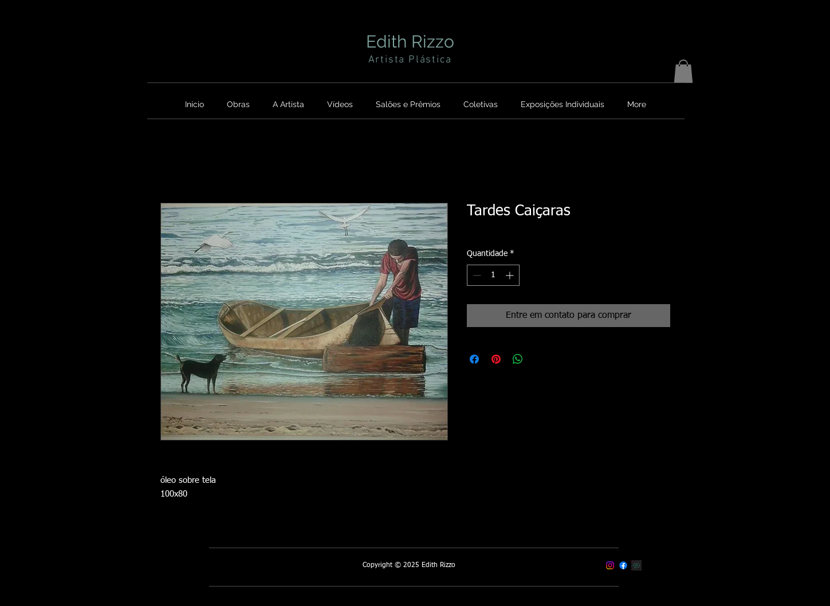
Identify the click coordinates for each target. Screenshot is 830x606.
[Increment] (510, 275)
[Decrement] (476, 275)
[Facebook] (623, 565)
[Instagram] (610, 565)
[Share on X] (539, 359)
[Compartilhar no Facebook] (474, 359)
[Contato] (636, 565)
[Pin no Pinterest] (496, 359)
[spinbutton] (493, 275)
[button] (683, 71)
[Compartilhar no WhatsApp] (518, 359)
